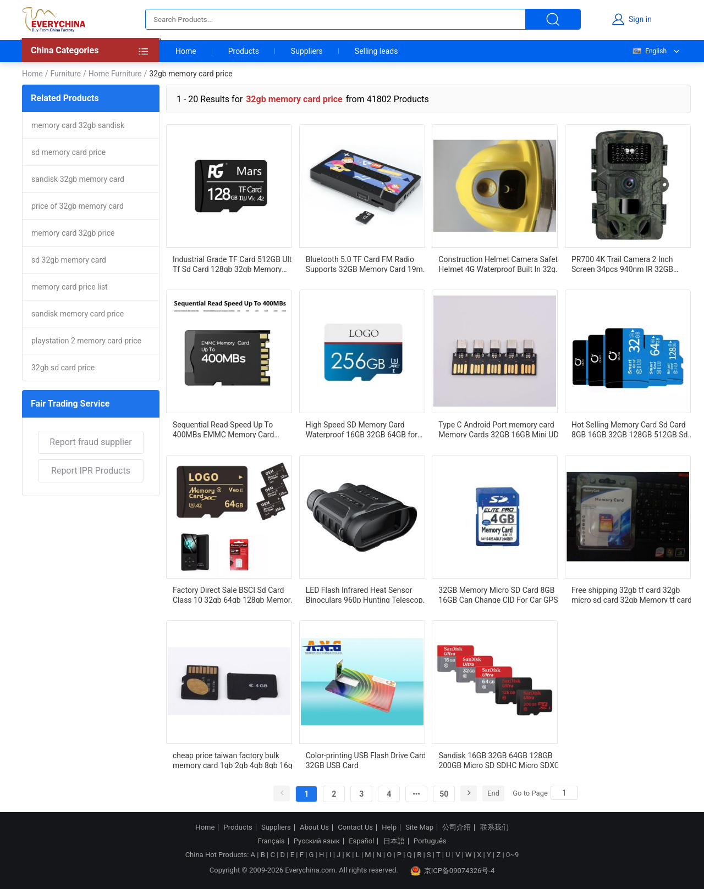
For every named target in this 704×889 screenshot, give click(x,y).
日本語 (394, 841)
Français (270, 841)
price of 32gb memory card (77, 206)
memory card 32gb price (73, 233)
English (649, 51)
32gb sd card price (63, 367)
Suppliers (307, 51)
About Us (314, 827)
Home (185, 51)
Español (361, 841)
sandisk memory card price (77, 313)
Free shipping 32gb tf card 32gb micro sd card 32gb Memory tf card (631, 594)
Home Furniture (115, 73)
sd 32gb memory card (68, 259)
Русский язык (317, 841)
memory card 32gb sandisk (77, 125)
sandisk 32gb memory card (77, 179)
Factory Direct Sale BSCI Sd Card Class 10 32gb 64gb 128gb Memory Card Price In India (233, 594)
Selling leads (376, 51)
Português (430, 841)
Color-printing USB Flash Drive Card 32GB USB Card (366, 760)
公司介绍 (456, 827)
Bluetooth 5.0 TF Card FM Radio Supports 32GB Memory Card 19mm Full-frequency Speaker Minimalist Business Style (368, 264)
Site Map (419, 827)
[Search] (564, 793)
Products (243, 51)
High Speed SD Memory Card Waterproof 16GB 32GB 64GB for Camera (361, 429)
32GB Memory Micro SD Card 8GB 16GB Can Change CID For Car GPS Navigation (498, 594)
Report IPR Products (90, 470)
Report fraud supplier (90, 442)
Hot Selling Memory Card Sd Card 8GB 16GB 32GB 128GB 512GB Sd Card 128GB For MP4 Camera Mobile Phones (634, 429)
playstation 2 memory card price (86, 340)
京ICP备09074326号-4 (452, 871)
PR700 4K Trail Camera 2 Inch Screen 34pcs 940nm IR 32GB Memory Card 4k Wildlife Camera (627, 264)
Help (389, 827)
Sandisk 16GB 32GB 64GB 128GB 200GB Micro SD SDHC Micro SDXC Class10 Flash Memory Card (498, 760)
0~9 (512, 855)
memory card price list (69, 286)
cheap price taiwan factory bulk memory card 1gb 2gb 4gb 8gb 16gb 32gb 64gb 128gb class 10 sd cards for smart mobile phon (235, 760)
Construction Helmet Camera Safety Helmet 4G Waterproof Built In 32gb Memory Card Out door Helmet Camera (499, 264)
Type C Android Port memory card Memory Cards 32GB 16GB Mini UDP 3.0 (500, 429)
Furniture (65, 73)
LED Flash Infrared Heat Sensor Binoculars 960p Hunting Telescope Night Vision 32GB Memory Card (366, 594)
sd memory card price (68, 152)
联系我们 (494, 827)
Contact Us (355, 827)
